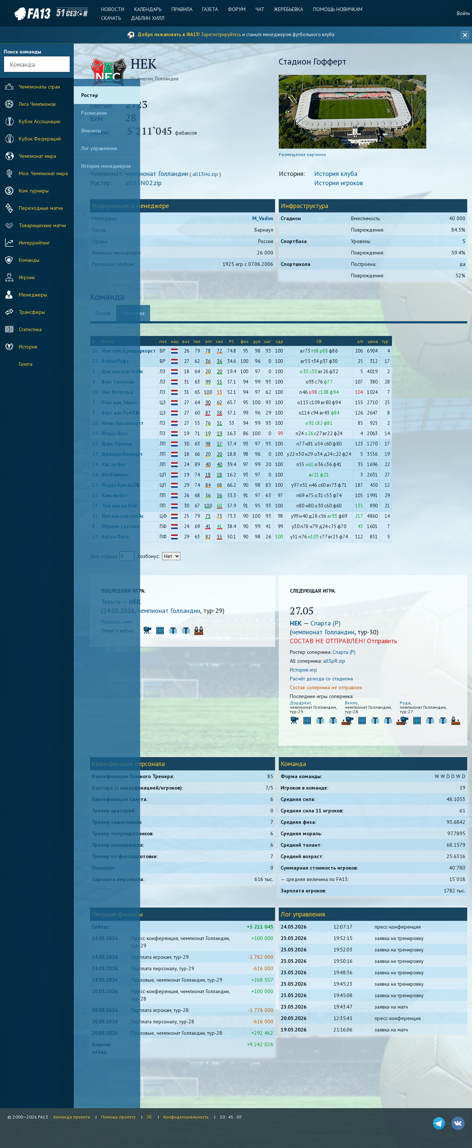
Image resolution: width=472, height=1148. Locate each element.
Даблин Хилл (152, 18)
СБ (193, 415)
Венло (368, 705)
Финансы (91, 130)
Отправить (409, 643)
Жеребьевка (286, 9)
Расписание (94, 113)
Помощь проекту (118, 1117)
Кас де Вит (171, 467)
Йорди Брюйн (174, 488)
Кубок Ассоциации (31, 121)
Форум (237, 9)
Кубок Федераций (32, 139)
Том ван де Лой (176, 508)
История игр (330, 672)
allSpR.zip (361, 663)
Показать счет (174, 624)
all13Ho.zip (262, 176)
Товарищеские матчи (34, 225)
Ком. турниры (26, 191)
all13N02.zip (201, 185)
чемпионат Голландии (214, 176)
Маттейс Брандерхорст (186, 353)
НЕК (192, 604)
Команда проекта (71, 1117)
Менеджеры (25, 295)
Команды (21, 260)
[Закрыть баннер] (463, 35)
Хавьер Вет (172, 498)
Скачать (116, 18)
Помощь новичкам (333, 9)
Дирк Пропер (174, 446)
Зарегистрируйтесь (221, 34)
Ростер (89, 95)
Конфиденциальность (186, 1117)
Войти (463, 13)
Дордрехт (327, 705)
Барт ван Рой (174, 415)
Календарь (152, 9)
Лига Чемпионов (29, 104)
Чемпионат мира (29, 156)
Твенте (169, 604)
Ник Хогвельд (174, 395)
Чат (258, 9)
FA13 (22, 13)
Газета (211, 9)
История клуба (363, 176)
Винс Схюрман (175, 384)
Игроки (19, 277)
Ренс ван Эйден (176, 405)
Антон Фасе (172, 539)
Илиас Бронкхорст (180, 426)
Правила (184, 9)
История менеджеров (106, 166)
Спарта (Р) (353, 625)
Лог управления (99, 148)
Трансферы (24, 312)
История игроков (365, 185)
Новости (118, 9)
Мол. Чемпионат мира (35, 173)
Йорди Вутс (172, 436)
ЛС (149, 1117)
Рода (412, 705)
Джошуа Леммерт (179, 457)
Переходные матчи (33, 208)
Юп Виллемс (172, 477)
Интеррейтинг (26, 243)
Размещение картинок (329, 157)
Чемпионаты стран (31, 87)
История (20, 347)
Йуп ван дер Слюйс (180, 519)
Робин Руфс (172, 364)
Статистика (22, 329)
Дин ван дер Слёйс (179, 374)
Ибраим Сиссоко (178, 529)
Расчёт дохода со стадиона (348, 681)
